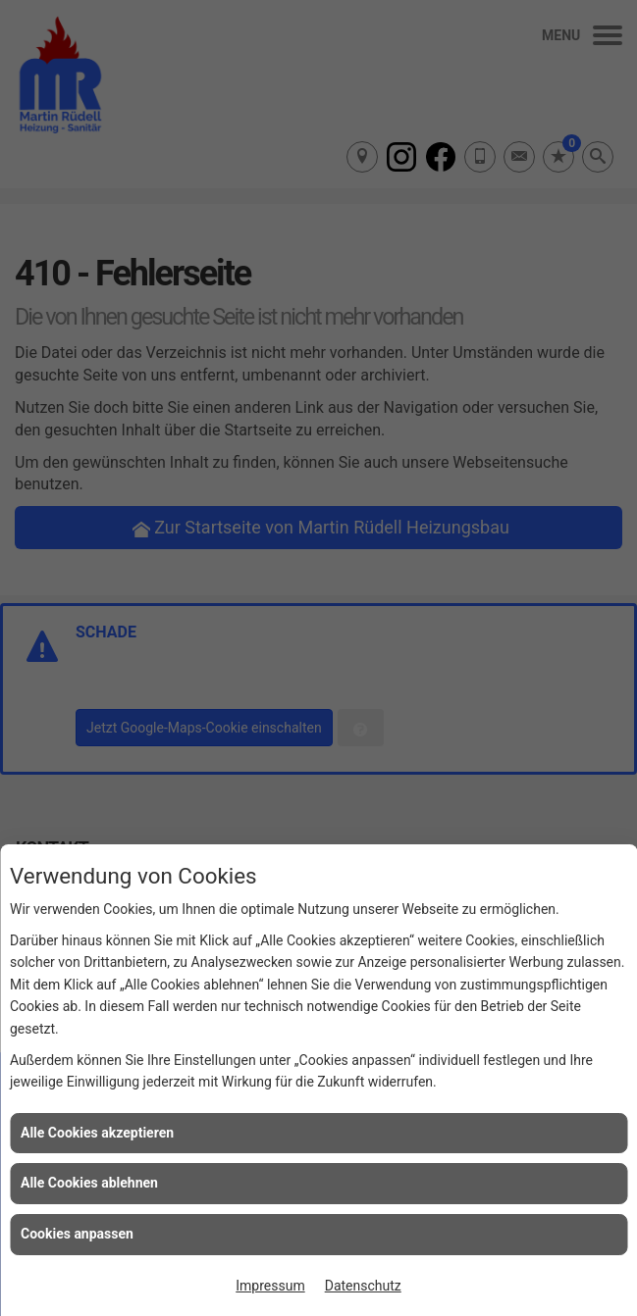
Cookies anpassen (77, 1233)
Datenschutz (363, 1285)
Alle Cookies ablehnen (89, 1182)
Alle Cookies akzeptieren (97, 1132)
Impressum (270, 1285)
